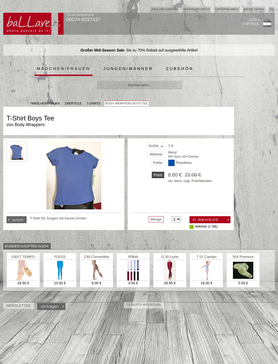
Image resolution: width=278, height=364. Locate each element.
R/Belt (133, 257)
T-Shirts (93, 103)
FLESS (59, 257)
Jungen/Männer (128, 68)
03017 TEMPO (23, 257)
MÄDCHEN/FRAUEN (45, 103)
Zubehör (180, 68)
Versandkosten (196, 9)
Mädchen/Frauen (63, 68)
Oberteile (73, 103)
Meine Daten (254, 9)
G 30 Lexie (169, 257)
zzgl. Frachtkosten (197, 181)
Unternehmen (227, 9)
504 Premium (243, 257)
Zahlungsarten (164, 9)
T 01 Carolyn (206, 257)
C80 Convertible (96, 257)
